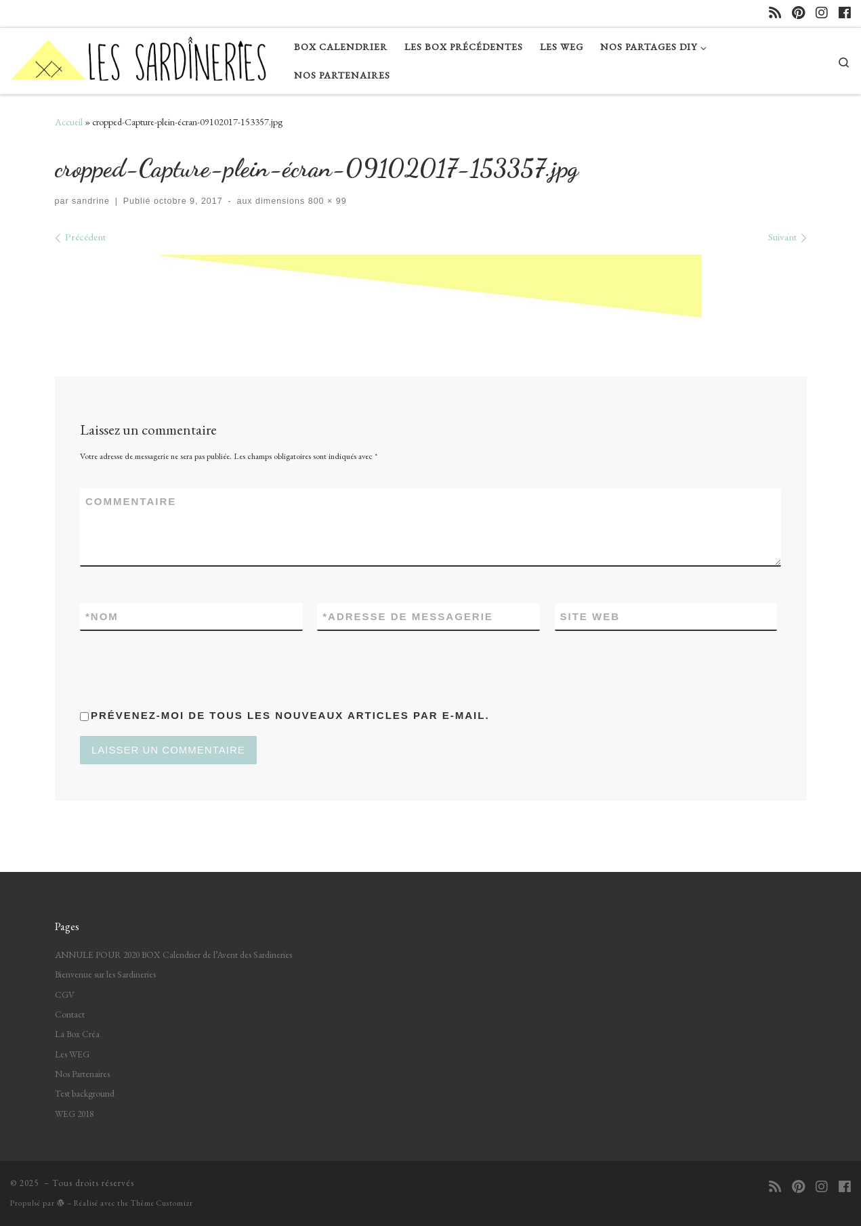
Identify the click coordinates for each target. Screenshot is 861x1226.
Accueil (69, 122)
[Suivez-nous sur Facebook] (845, 13)
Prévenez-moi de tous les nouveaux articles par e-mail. (290, 715)
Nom (102, 616)
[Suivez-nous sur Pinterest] (798, 13)
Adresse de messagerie (407, 616)
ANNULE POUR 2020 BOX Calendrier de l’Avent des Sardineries (173, 954)
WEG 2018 (74, 1114)
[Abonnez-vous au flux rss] (775, 13)
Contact (70, 1014)
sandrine (91, 201)
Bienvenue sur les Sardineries (105, 974)
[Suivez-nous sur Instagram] (822, 13)
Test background (84, 1093)
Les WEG (72, 1054)
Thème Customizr (162, 1203)
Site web (590, 616)
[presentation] (183, 668)
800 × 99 (325, 201)
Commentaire (130, 501)
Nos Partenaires (82, 1074)
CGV (65, 994)
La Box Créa (77, 1034)
